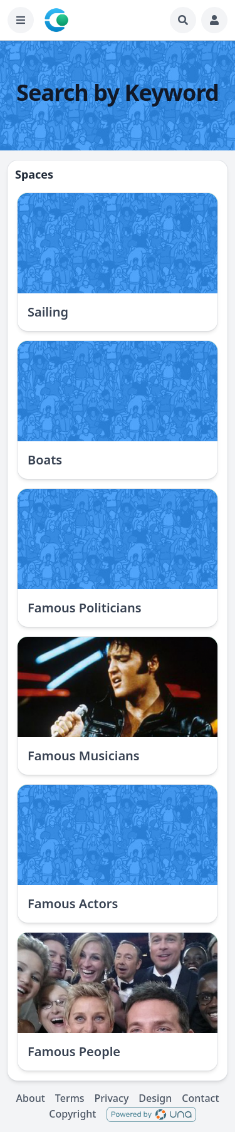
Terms (70, 1098)
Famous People (74, 1051)
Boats (45, 459)
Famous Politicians (85, 607)
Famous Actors (73, 903)
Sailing (48, 311)
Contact (200, 1098)
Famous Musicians (84, 755)
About (30, 1098)
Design (155, 1098)
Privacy (112, 1098)
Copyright (72, 1114)
